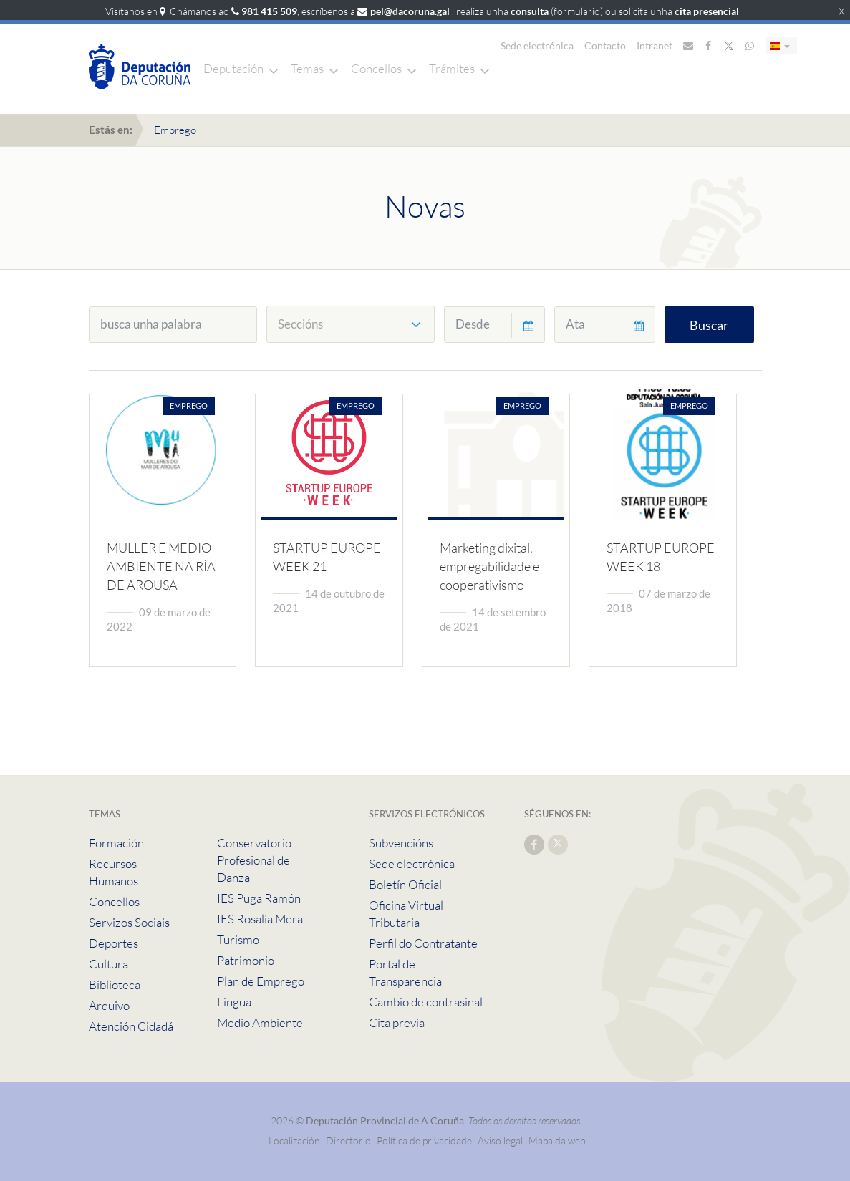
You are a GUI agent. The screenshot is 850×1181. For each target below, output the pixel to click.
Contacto (605, 45)
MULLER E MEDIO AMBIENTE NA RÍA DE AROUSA (161, 566)
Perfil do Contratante (423, 943)
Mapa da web (557, 1140)
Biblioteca (114, 984)
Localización (294, 1140)
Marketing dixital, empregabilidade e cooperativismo (489, 566)
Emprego (175, 130)
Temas (307, 68)
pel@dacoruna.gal (410, 11)
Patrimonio (245, 960)
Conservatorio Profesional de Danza (254, 860)
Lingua (234, 1001)
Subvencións (401, 842)
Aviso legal (500, 1140)
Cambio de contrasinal (426, 1001)
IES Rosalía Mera (260, 918)
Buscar (709, 325)
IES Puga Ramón (259, 897)
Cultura (108, 963)
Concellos (376, 68)
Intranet (654, 45)
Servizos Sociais (129, 922)
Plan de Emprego (260, 980)
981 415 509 (269, 11)
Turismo (238, 939)
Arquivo (109, 1005)
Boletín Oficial (405, 884)
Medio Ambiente (260, 1022)
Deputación (233, 68)
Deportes (113, 943)
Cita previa (397, 1022)
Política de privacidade (425, 1140)
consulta (530, 11)
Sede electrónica (537, 45)
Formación (116, 842)
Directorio (348, 1140)
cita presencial (707, 11)
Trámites (452, 68)
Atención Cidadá (131, 1026)
